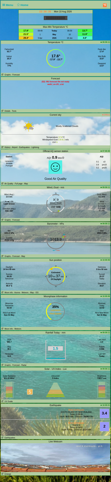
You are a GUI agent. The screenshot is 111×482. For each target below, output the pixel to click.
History (5, 147)
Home (22, 5)
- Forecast (15, 75)
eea (61, 158)
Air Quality (7, 184)
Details (5, 111)
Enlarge (6, 474)
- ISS (36, 293)
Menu (8, 5)
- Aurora (16, 293)
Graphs (6, 75)
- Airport (14, 147)
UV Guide (7, 401)
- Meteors (24, 293)
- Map (25, 184)
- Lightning (34, 147)
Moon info (7, 293)
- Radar (23, 365)
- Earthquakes (24, 147)
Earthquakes (8, 438)
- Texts (13, 111)
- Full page (18, 184)
